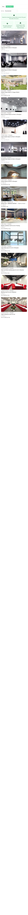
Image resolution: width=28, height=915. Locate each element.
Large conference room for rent (8, 314)
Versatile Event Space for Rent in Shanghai (10, 159)
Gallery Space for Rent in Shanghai (9, 70)
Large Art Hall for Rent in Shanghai (9, 47)
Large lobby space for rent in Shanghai (10, 247)
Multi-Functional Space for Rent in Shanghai (11, 114)
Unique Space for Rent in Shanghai (9, 181)
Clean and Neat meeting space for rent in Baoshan (12, 270)
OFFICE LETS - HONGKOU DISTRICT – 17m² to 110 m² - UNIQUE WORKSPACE (13, 203)
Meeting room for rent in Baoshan (8, 292)
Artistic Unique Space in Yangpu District (10, 92)
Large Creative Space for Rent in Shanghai (10, 136)
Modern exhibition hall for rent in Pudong (10, 225)
